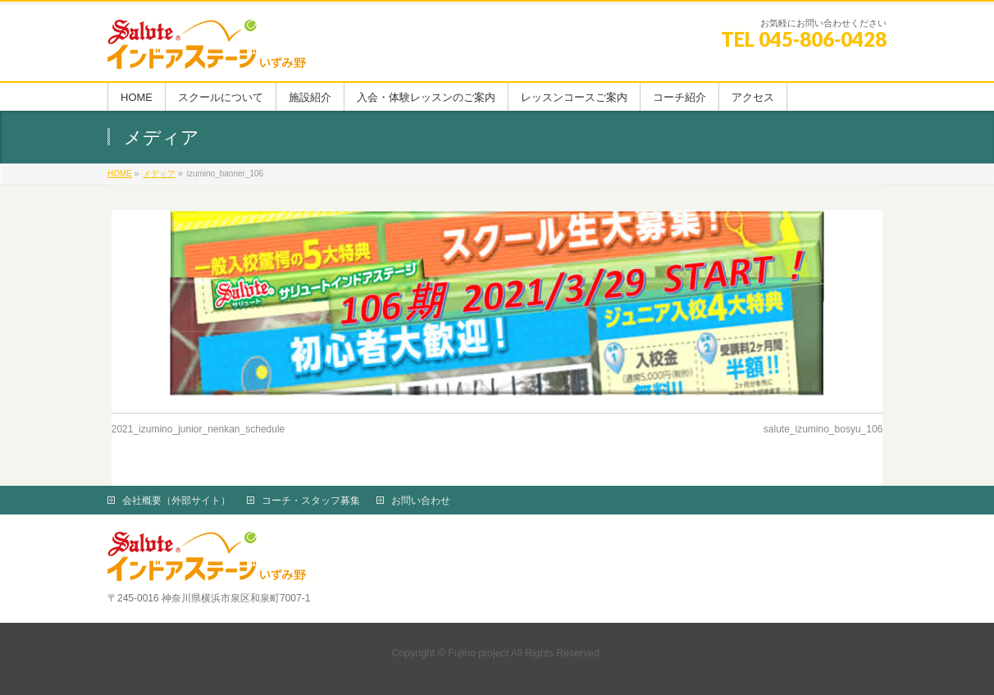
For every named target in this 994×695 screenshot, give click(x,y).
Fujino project (478, 653)
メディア (159, 173)
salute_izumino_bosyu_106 (823, 429)
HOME (119, 173)
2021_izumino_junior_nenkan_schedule (198, 429)
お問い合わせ (420, 500)
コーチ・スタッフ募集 (311, 500)
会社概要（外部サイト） (176, 500)
